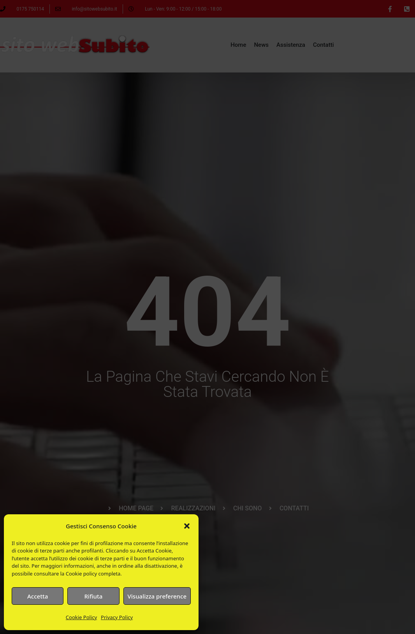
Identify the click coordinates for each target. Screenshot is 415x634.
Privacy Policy (117, 617)
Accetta (37, 596)
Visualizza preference (157, 596)
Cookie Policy (81, 617)
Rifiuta (93, 596)
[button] (187, 526)
